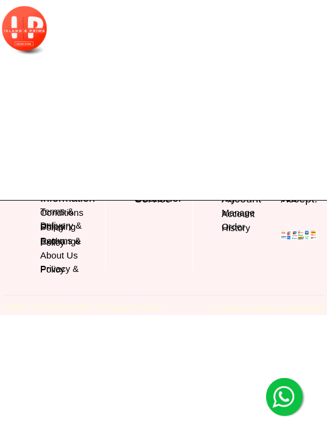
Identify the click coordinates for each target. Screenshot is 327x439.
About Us (59, 255)
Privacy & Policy (59, 269)
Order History (236, 227)
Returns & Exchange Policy (60, 241)
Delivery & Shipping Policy (61, 226)
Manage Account (238, 213)
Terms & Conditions (61, 212)
